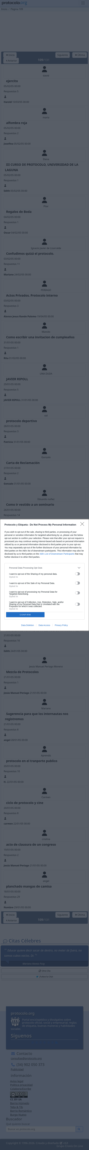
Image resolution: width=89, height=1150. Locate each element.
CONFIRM (25, 615)
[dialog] (44, 575)
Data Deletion (27, 625)
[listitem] (44, 567)
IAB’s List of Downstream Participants (57, 554)
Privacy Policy (61, 625)
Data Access (44, 625)
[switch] (77, 573)
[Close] (83, 525)
